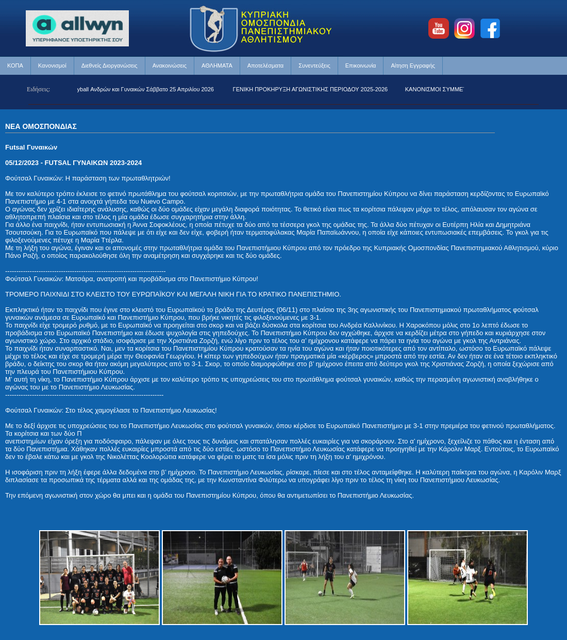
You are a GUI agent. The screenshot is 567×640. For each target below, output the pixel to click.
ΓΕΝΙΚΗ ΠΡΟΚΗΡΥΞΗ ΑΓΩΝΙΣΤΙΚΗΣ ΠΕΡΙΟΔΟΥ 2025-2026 (313, 89)
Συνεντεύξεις (314, 65)
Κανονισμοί (52, 65)
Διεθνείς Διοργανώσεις (109, 65)
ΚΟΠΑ (15, 65)
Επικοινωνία (360, 65)
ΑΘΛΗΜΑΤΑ (217, 65)
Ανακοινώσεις (170, 65)
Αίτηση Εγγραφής (413, 65)
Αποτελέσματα (265, 65)
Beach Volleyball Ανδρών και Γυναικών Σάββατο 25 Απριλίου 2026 (133, 89)
